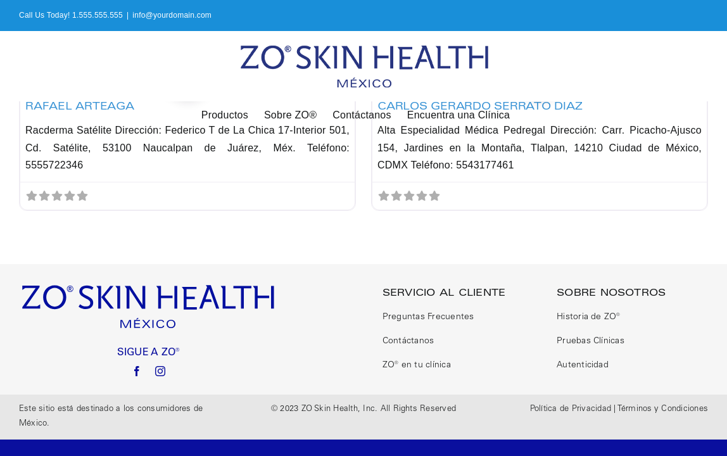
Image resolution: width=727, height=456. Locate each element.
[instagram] (160, 371)
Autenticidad (583, 365)
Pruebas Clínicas (590, 341)
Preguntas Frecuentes (428, 317)
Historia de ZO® (589, 317)
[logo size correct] (148, 287)
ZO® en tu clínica (416, 365)
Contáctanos (408, 341)
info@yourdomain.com (172, 15)
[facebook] (137, 371)
